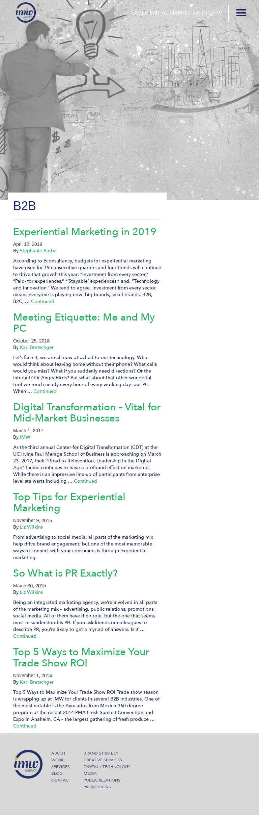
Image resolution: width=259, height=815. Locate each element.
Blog (56, 773)
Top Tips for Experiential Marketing (69, 502)
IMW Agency (26, 12)
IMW (25, 437)
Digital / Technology (107, 766)
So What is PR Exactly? (65, 573)
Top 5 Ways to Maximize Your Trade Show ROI (81, 657)
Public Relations (102, 780)
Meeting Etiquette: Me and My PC (84, 322)
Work (57, 760)
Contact (61, 780)
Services (60, 766)
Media (90, 773)
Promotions (97, 787)
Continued (42, 301)
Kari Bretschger (37, 347)
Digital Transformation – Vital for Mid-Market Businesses (87, 412)
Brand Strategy (101, 753)
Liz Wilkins (31, 527)
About (58, 753)
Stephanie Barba (38, 251)
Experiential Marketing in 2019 (84, 232)
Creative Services (103, 760)
